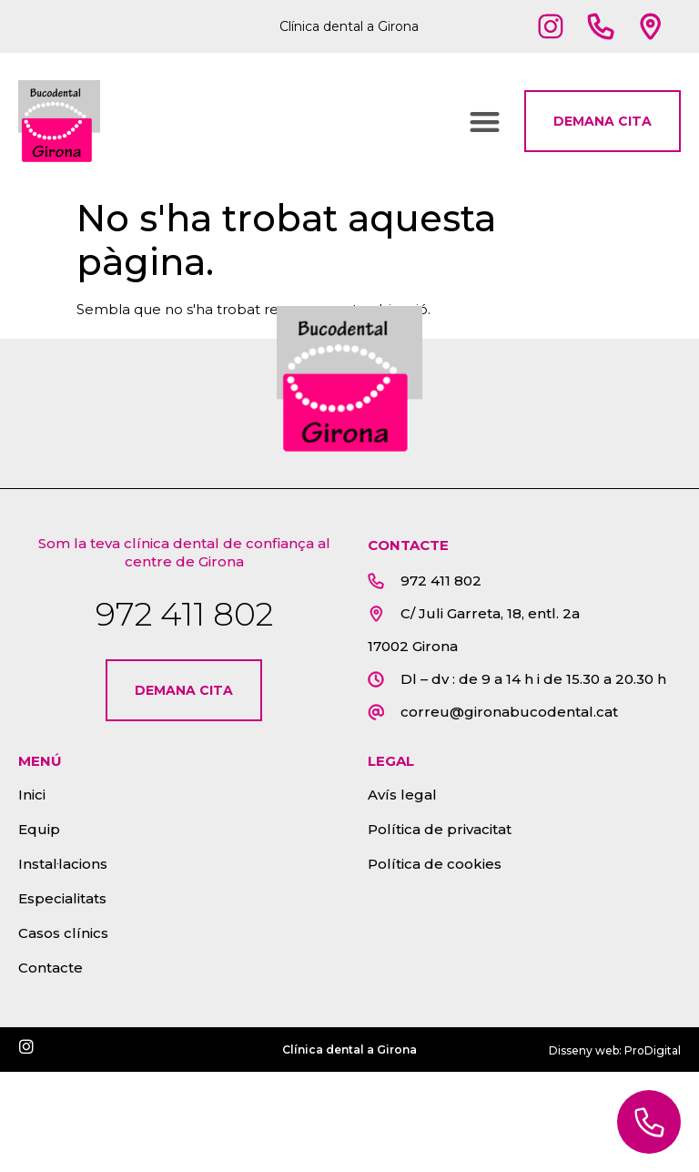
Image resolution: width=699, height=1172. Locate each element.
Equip (39, 829)
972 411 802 (184, 614)
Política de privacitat (440, 829)
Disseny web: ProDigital (615, 1050)
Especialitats (62, 898)
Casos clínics (63, 933)
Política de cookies (434, 863)
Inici (32, 794)
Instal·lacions (62, 863)
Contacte (50, 967)
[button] (485, 121)
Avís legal (402, 794)
